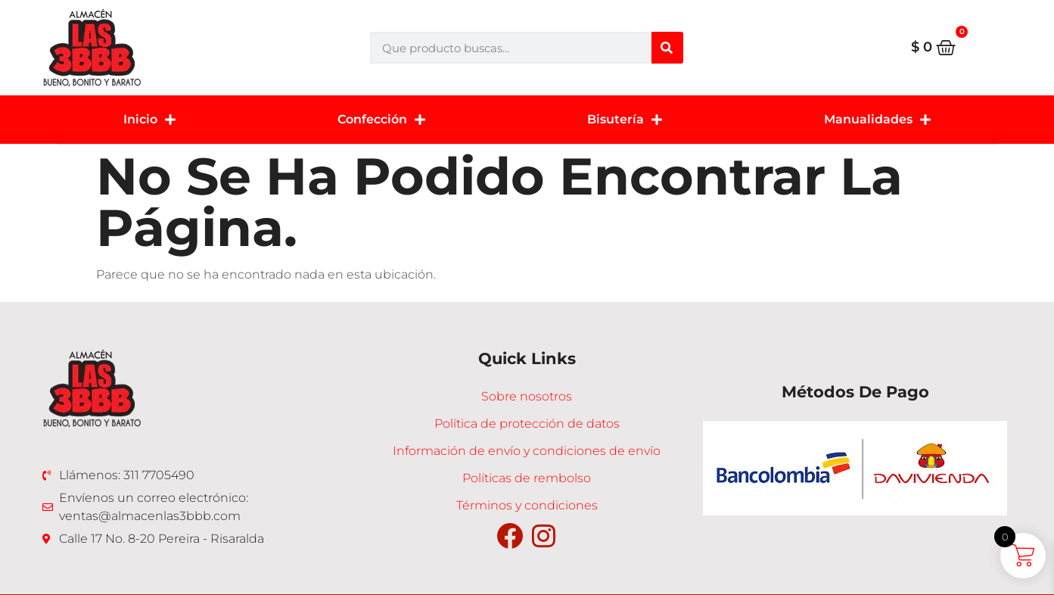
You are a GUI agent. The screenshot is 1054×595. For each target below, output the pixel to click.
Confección (381, 119)
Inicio (149, 119)
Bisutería (624, 119)
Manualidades (877, 119)
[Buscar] (667, 48)
